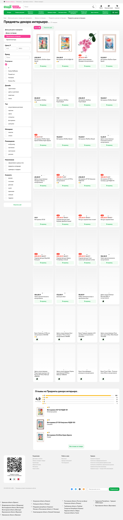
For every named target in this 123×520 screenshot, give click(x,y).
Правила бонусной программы (98, 466)
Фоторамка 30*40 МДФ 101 (57, 410)
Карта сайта (36, 468)
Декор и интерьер (40, 18)
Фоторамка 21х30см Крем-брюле (59, 435)
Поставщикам (65, 462)
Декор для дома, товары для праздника (20, 18)
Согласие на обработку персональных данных (102, 464)
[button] (115, 12)
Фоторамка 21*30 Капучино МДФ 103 (61, 422)
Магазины (35, 466)
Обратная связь (37, 464)
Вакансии (64, 458)
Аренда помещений (67, 460)
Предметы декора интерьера (57, 18)
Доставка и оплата (37, 458)
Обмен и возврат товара (39, 460)
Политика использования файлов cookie (100, 462)
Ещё (5, 18)
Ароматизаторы (11, 39)
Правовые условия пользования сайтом (26, 488)
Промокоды (36, 462)
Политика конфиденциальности (98, 460)
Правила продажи (95, 458)
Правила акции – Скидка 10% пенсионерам (101, 468)
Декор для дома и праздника (14, 30)
